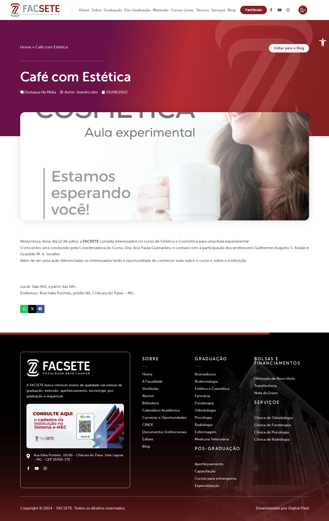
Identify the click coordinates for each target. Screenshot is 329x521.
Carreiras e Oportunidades (164, 417)
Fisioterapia (204, 403)
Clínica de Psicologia (271, 432)
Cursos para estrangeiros (216, 478)
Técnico (202, 10)
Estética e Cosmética (212, 388)
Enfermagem (205, 432)
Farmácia (202, 396)
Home (84, 10)
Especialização (207, 485)
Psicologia (203, 417)
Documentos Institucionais (164, 432)
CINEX (147, 425)
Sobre (96, 10)
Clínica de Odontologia (273, 418)
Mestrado (160, 10)
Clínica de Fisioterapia (272, 425)
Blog (231, 10)
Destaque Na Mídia (41, 92)
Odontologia (205, 410)
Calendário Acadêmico (161, 410)
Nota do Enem (266, 393)
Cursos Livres (182, 10)
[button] (24, 309)
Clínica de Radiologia (272, 439)
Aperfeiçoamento (209, 464)
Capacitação (205, 471)
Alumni (148, 396)
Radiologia (204, 425)
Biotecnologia (206, 381)
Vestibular (150, 388)
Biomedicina (205, 374)
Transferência (265, 386)
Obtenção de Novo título (274, 378)
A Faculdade (152, 381)
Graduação (113, 10)
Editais (147, 439)
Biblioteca (150, 403)
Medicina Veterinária (212, 439)
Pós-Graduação (137, 10)
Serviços (218, 10)
